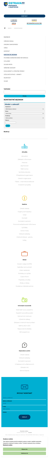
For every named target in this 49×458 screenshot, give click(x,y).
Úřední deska (24, 208)
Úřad (24, 215)
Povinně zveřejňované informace (24, 224)
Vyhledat (7, 89)
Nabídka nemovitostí (24, 267)
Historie (24, 162)
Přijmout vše (24, 449)
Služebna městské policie (24, 286)
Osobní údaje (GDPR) (24, 264)
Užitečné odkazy (24, 319)
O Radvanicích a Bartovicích (24, 364)
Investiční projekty (24, 185)
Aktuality (24, 152)
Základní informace (24, 159)
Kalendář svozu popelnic (24, 310)
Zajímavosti (25, 166)
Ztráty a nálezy (24, 283)
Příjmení (7, 120)
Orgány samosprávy (24, 211)
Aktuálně (24, 156)
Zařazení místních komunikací (24, 322)
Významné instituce (24, 316)
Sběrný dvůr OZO (24, 325)
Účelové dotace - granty (24, 237)
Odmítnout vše (24, 453)
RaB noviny (24, 169)
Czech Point (24, 276)
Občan (24, 259)
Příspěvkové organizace (24, 175)
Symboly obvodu (24, 172)
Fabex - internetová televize (24, 181)
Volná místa (24, 230)
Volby (24, 240)
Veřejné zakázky (24, 234)
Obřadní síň (24, 367)
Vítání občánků (24, 270)
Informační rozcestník (24, 305)
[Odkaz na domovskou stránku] (5, 28)
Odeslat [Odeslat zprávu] (24, 417)
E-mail (4, 406)
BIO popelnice (24, 332)
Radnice (10, 28)
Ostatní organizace (24, 178)
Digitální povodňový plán (24, 313)
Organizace (8, 106)
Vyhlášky (24, 227)
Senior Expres (24, 370)
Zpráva (5, 412)
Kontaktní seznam (24, 221)
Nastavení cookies (7, 445)
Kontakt (24, 218)
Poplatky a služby (24, 280)
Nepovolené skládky (24, 329)
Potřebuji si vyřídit (24, 273)
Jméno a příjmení (7, 401)
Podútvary (7, 115)
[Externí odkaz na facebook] (24, 11)
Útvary (6, 111)
